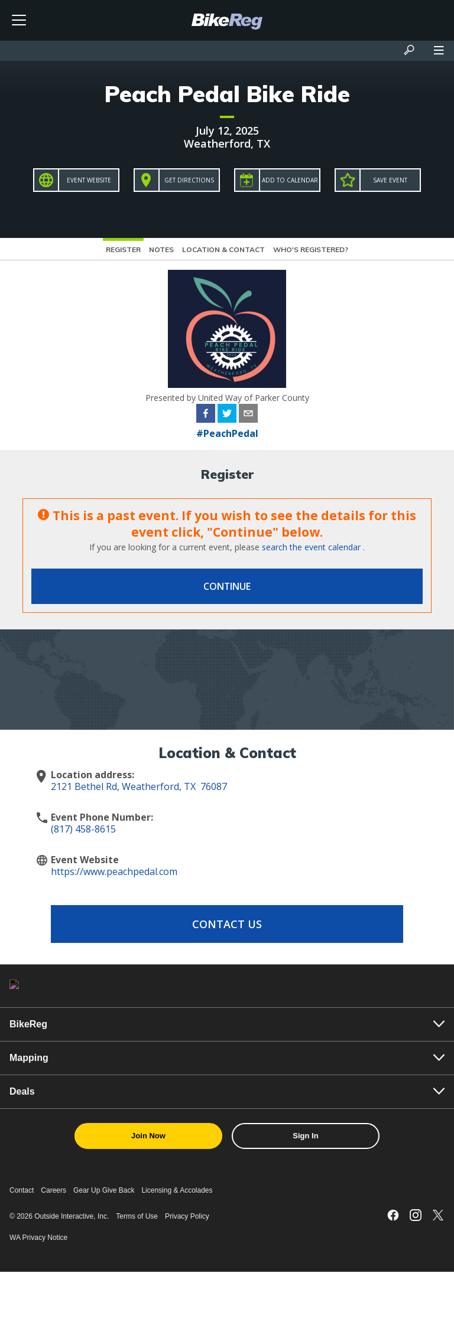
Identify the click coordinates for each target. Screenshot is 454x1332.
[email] (248, 415)
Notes (161, 249)
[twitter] (227, 415)
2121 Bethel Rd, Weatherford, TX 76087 (139, 786)
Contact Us (227, 924)
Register (123, 249)
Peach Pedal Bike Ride (227, 94)
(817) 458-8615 (83, 828)
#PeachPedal (227, 433)
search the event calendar (311, 547)
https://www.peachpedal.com (114, 871)
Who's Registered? (310, 249)
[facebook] (205, 415)
